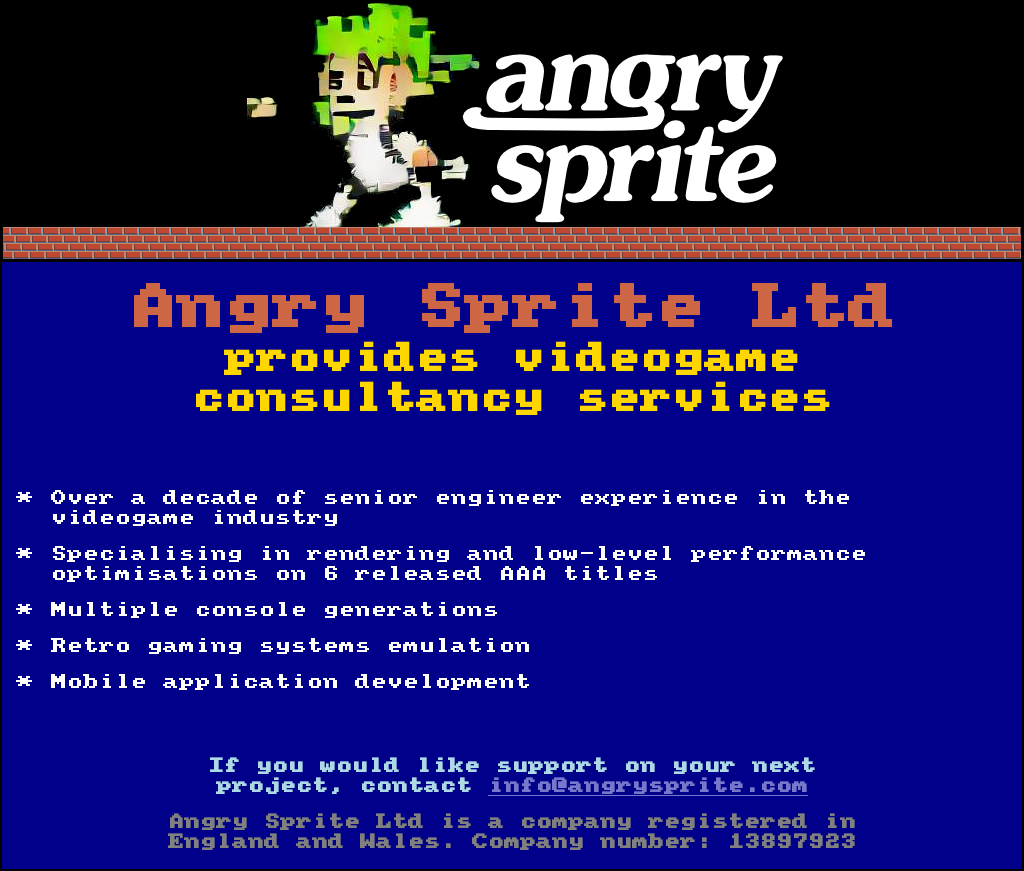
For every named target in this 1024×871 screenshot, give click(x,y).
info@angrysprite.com (648, 786)
